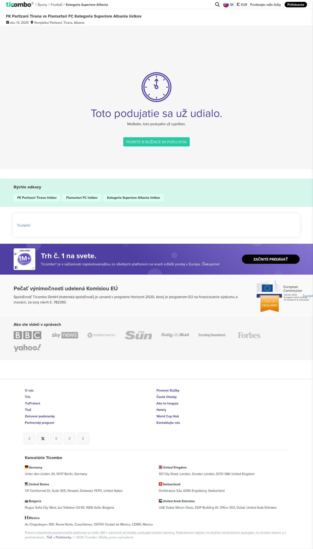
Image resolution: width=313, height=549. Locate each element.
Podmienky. (64, 537)
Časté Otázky (166, 397)
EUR (242, 4)
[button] (20, 4)
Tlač (28, 409)
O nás (29, 390)
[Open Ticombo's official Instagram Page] (56, 438)
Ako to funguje (167, 403)
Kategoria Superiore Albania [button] (87, 4)
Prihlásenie (295, 4)
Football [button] (56, 4)
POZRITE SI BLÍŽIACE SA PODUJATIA (156, 141)
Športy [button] (42, 4)
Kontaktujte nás (168, 422)
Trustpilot (23, 225)
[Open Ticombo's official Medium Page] (69, 438)
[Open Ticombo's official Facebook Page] (25, 267)
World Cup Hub (167, 416)
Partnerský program (39, 422)
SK (228, 4)
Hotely (161, 409)
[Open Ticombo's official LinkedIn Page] (83, 438)
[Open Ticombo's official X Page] (43, 438)
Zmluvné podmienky (40, 416)
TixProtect (32, 403)
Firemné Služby (167, 390)
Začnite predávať (270, 259)
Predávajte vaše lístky (265, 4)
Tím (27, 397)
